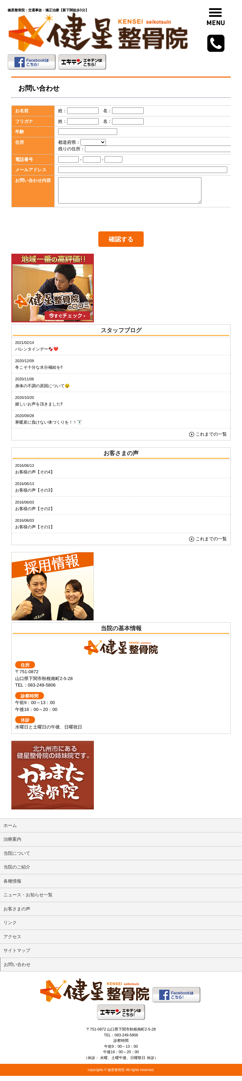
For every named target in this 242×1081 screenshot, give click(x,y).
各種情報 (12, 886)
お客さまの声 (16, 914)
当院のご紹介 (16, 872)
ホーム (10, 830)
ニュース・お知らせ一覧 (28, 899)
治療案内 (12, 844)
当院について (16, 858)
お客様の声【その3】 (35, 492)
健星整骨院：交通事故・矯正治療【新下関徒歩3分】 (48, 10)
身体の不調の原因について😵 (42, 387)
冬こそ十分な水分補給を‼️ (39, 369)
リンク (10, 927)
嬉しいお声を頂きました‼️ (39, 406)
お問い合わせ (17, 969)
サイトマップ (16, 955)
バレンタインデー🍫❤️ (36, 351)
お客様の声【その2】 (35, 510)
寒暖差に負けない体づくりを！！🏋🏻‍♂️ (48, 424)
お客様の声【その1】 (35, 529)
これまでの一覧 (211, 439)
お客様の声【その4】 (35, 474)
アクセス (12, 941)
